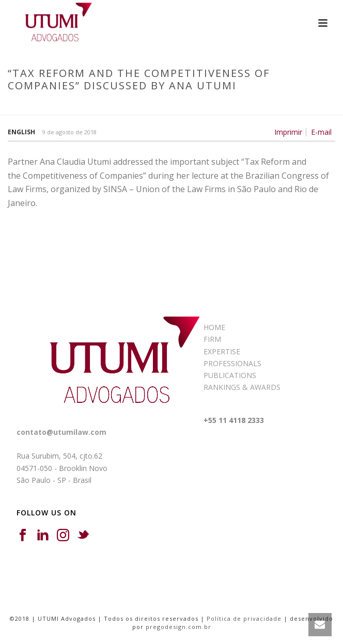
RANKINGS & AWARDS (242, 387)
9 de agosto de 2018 (69, 132)
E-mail (321, 132)
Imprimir (288, 132)
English (21, 132)
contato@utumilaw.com (61, 432)
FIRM (212, 339)
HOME (214, 327)
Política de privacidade (244, 618)
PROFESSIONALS (232, 363)
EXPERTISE (222, 351)
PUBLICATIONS (230, 375)
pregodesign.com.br (178, 627)
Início (34, 107)
